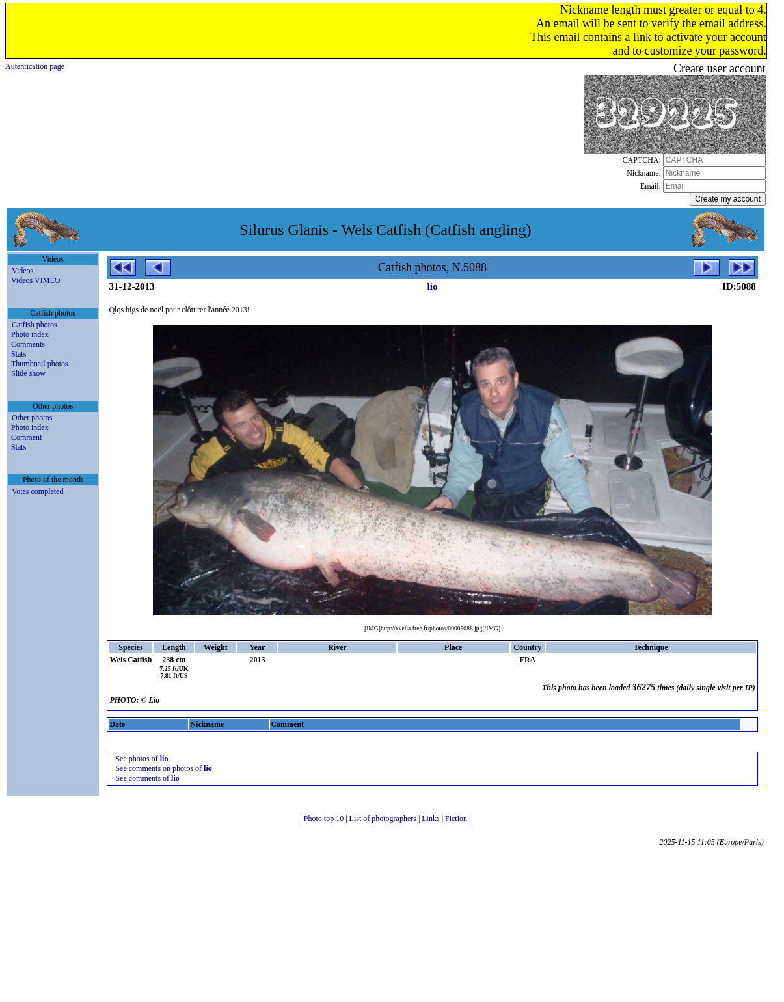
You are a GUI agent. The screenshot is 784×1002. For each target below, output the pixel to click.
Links (431, 818)
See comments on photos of (163, 768)
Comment (26, 437)
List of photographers (383, 818)
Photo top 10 (324, 818)
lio (432, 286)
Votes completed (37, 491)
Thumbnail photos (39, 363)
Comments (28, 344)
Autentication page (34, 66)
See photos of (141, 758)
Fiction (457, 818)
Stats (18, 354)
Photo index (30, 334)
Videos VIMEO (35, 280)
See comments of (147, 778)
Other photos (32, 417)
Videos (22, 270)
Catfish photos (34, 324)
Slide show (28, 373)
